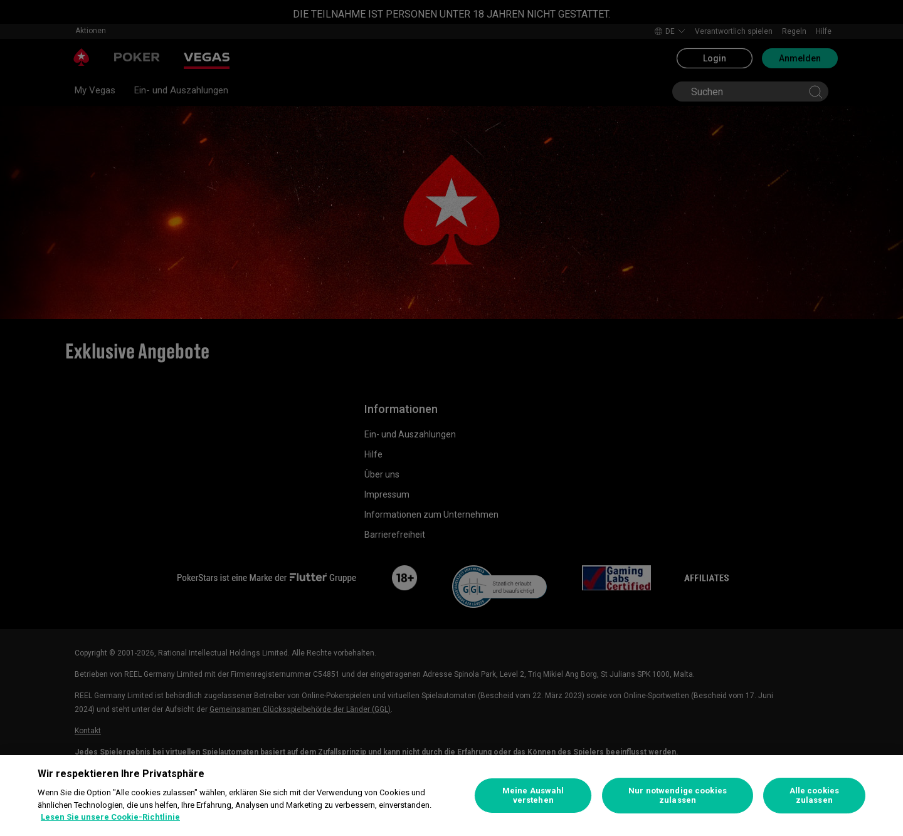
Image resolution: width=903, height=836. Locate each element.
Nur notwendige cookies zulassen (677, 795)
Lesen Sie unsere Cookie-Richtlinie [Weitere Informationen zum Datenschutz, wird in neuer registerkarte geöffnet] (110, 817)
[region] (451, 795)
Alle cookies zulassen (814, 795)
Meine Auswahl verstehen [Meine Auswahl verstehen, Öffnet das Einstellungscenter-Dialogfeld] (533, 795)
